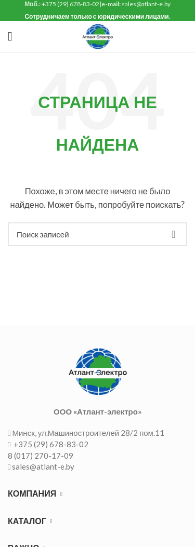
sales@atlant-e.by (43, 466)
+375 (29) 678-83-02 (50, 444)
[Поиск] (97, 234)
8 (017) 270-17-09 (40, 455)
